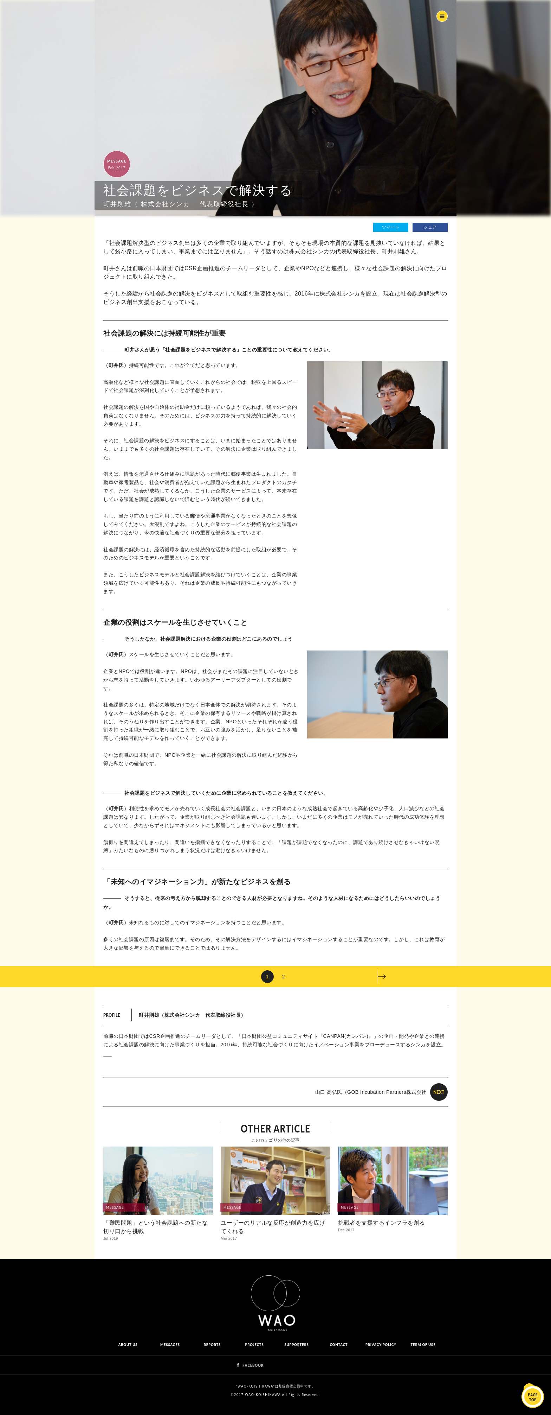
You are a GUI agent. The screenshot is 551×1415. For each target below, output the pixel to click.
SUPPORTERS (296, 1344)
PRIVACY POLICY (380, 1344)
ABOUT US (128, 1344)
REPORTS (212, 1344)
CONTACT (339, 1344)
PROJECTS (254, 1344)
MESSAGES (170, 1344)
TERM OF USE (423, 1344)
